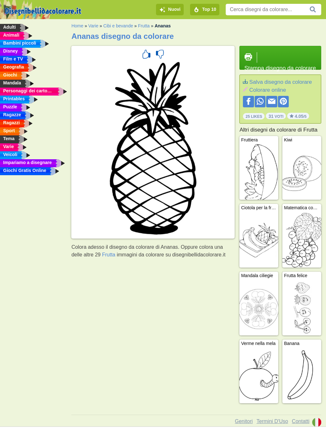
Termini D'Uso (272, 421)
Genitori (244, 421)
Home (77, 25)
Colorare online (267, 90)
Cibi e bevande (118, 25)
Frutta (144, 25)
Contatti (300, 421)
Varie (93, 25)
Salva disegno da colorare (280, 82)
